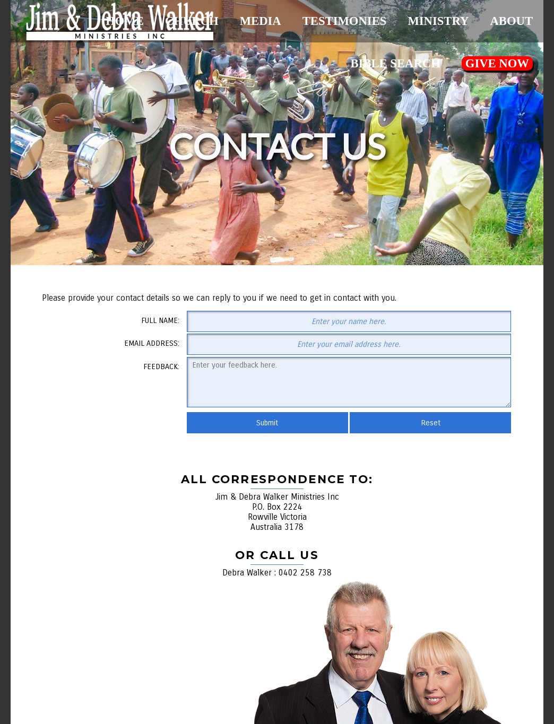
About (511, 21)
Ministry (438, 21)
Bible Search (395, 63)
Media (260, 21)
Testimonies (344, 21)
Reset (430, 423)
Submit (267, 423)
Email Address (151, 343)
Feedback (160, 366)
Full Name (159, 320)
